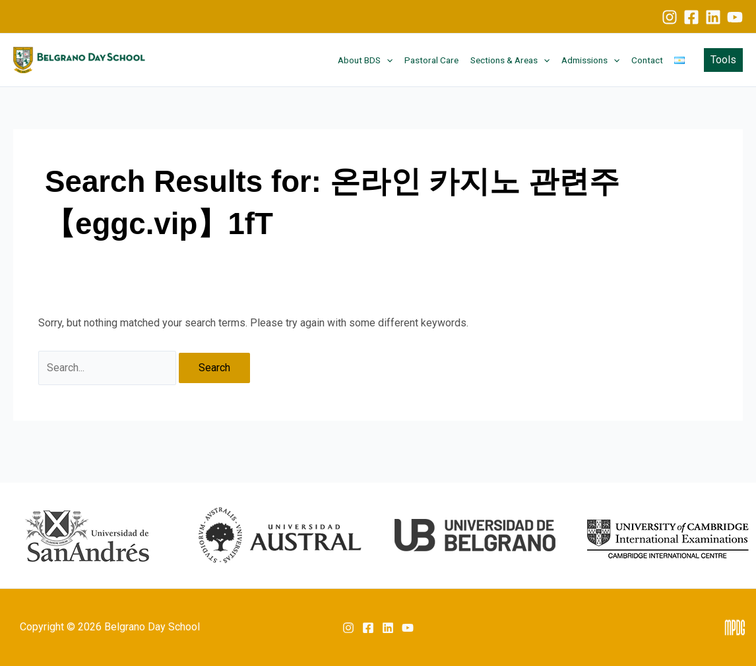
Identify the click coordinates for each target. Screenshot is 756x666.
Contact (647, 60)
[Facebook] (691, 17)
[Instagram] (669, 17)
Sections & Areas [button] (510, 60)
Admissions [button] (590, 60)
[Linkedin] (713, 17)
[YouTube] (735, 17)
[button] (387, 60)
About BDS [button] (365, 60)
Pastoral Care (431, 60)
